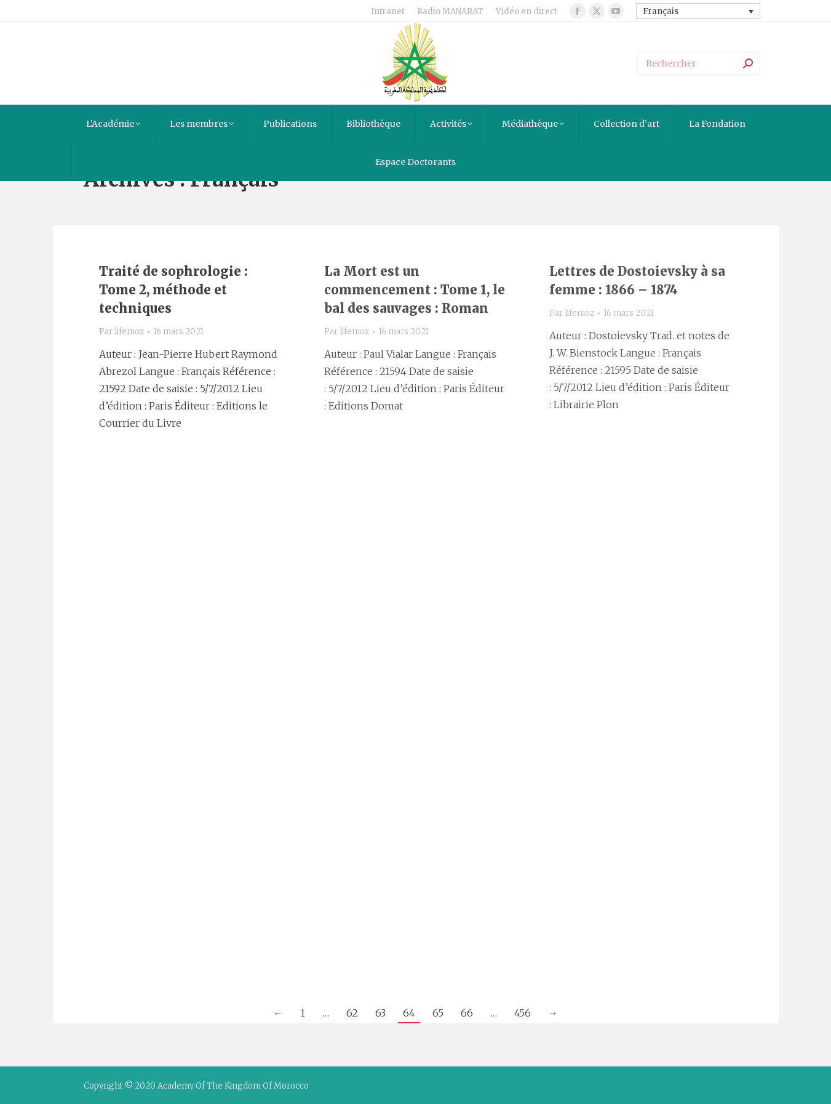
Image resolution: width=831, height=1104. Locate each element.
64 (409, 1013)
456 (522, 1013)
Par (121, 331)
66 (467, 1013)
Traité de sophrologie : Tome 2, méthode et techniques (173, 290)
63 (380, 1013)
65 (437, 1013)
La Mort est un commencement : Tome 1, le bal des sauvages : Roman (414, 290)
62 (352, 1013)
